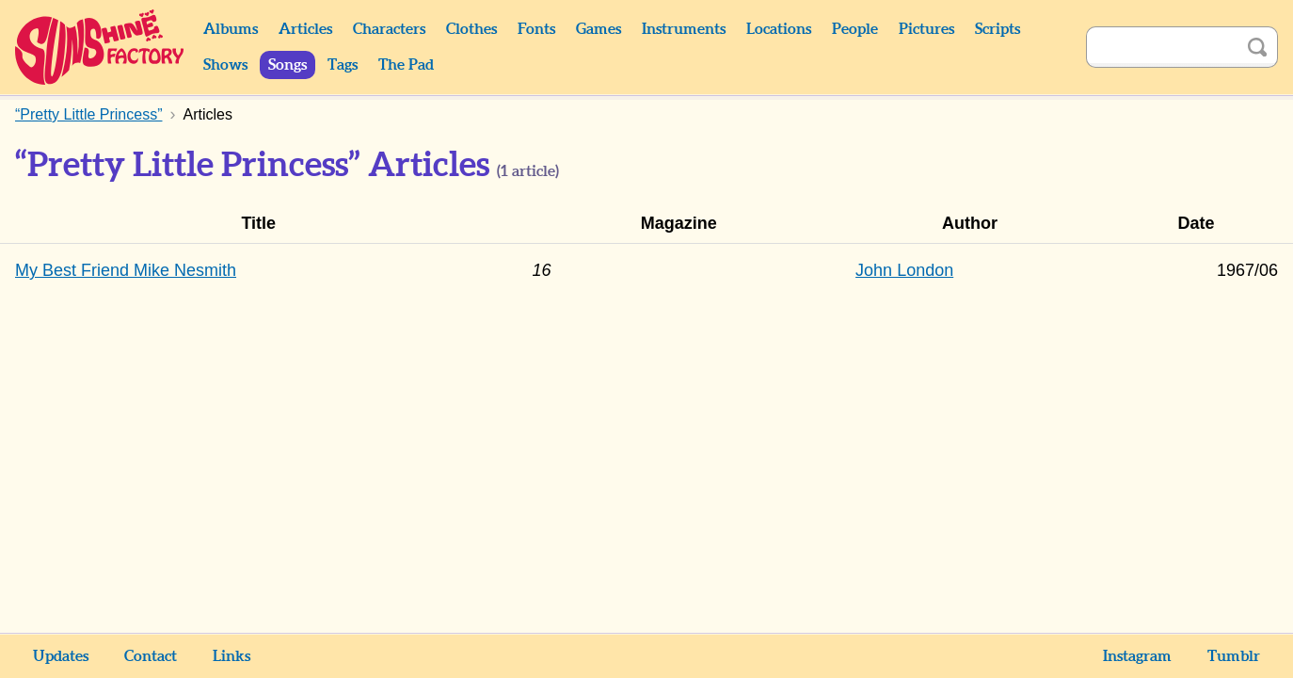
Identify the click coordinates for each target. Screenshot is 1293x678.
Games (598, 29)
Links (231, 656)
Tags (342, 65)
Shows (225, 65)
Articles (305, 29)
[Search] (1161, 47)
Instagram (1137, 656)
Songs (287, 65)
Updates (60, 656)
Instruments (684, 29)
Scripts (997, 29)
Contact (150, 656)
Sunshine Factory (100, 47)
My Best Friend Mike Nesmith (125, 270)
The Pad (406, 65)
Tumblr (1233, 656)
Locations (778, 29)
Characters (389, 29)
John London (904, 270)
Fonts (536, 29)
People (855, 29)
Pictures (926, 29)
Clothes (471, 29)
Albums (230, 29)
